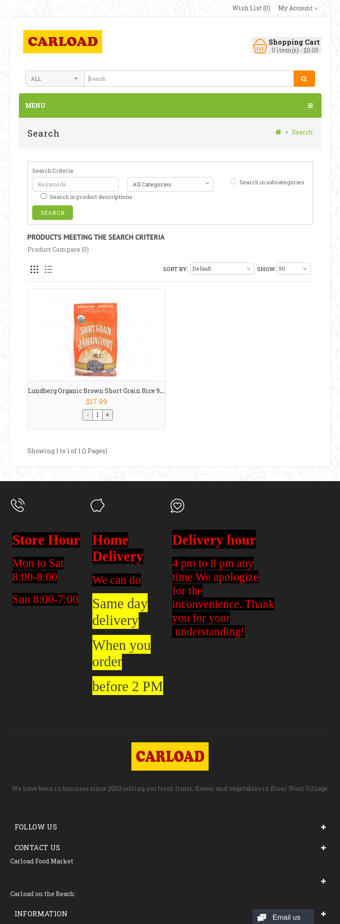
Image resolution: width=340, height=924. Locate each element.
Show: (266, 269)
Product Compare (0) (58, 249)
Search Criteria (52, 170)
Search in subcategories (267, 182)
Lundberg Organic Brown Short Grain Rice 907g (99, 391)
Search (302, 132)
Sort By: (175, 269)
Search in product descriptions (86, 197)
